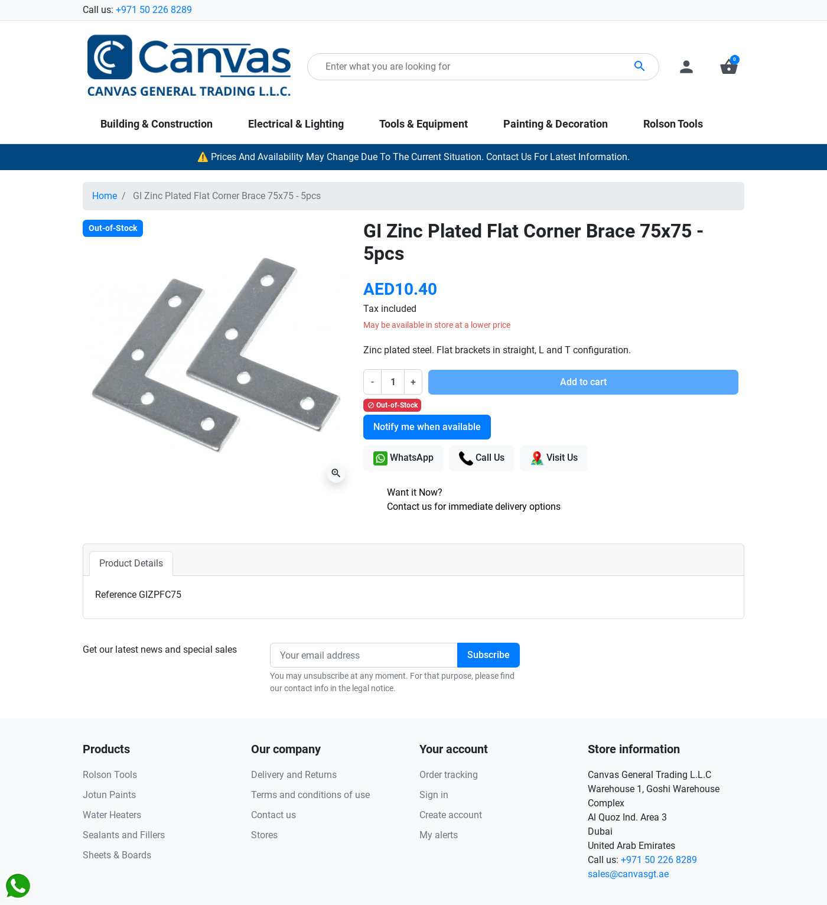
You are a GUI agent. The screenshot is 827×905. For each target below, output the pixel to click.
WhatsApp (403, 458)
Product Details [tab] (131, 563)
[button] (729, 66)
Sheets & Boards (117, 855)
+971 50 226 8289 (154, 9)
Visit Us (554, 458)
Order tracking (448, 774)
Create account (450, 815)
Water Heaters (112, 815)
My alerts (438, 835)
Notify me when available (427, 426)
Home (104, 195)
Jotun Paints (109, 794)
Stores (264, 835)
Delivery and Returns (294, 774)
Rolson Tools (110, 774)
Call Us (481, 458)
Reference (115, 594)
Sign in (433, 794)
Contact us (273, 815)
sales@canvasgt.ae (628, 874)
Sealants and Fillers (124, 835)
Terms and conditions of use (310, 794)
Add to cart (583, 382)
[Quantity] (393, 381)
